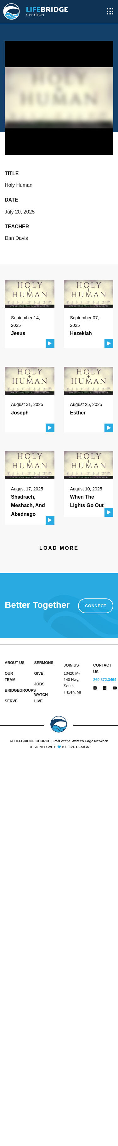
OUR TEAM (10, 676)
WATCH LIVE (41, 698)
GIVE (38, 673)
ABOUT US (15, 663)
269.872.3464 (104, 680)
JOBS (39, 684)
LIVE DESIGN (78, 747)
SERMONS (43, 663)
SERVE (11, 701)
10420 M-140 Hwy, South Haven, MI (72, 683)
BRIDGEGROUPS (15, 690)
